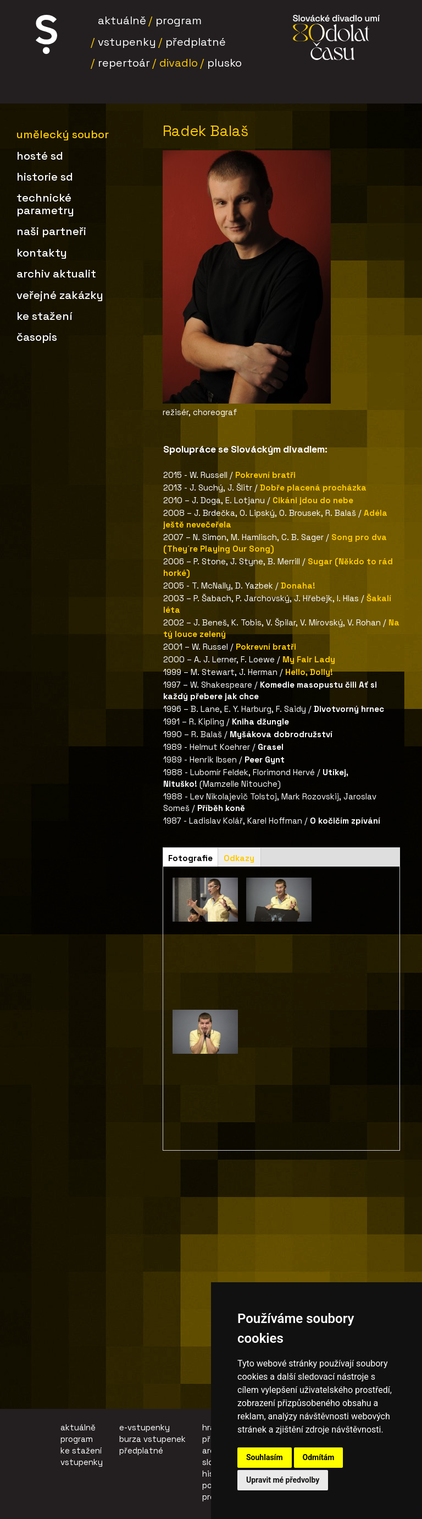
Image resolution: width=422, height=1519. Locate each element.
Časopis (36, 337)
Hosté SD (39, 156)
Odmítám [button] (319, 1457)
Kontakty (41, 253)
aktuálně (78, 1427)
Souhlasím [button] (264, 1457)
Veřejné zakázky (59, 295)
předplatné (141, 1450)
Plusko (224, 63)
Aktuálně (122, 20)
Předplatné (195, 42)
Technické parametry (45, 203)
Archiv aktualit (56, 273)
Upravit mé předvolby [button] (282, 1480)
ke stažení (81, 1450)
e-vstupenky (144, 1427)
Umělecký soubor (62, 134)
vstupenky (81, 1462)
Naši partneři (51, 231)
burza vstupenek (152, 1439)
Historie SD (44, 177)
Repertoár (124, 63)
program (76, 1439)
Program (179, 20)
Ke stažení (44, 316)
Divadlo (178, 63)
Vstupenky (127, 42)
